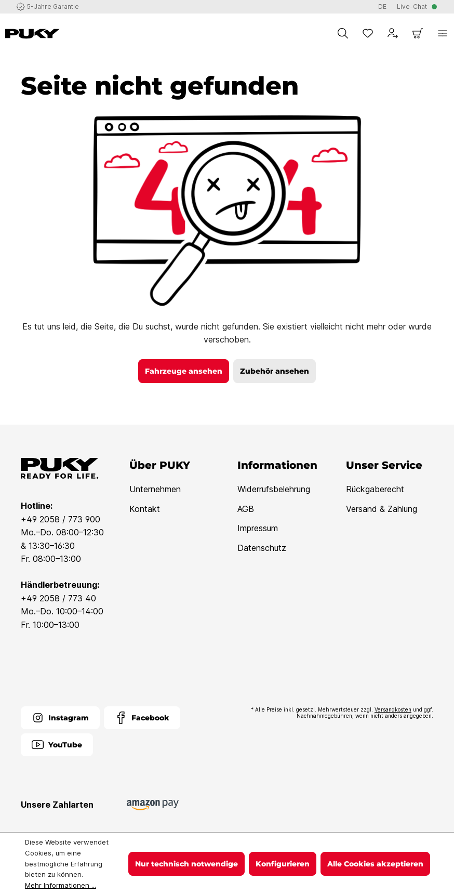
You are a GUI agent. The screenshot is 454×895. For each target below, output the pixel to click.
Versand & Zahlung (381, 509)
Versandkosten (393, 709)
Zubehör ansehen (274, 371)
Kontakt (144, 509)
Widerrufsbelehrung (273, 489)
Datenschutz (261, 548)
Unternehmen (155, 489)
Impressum (257, 528)
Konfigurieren (283, 863)
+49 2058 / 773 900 (60, 519)
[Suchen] (342, 33)
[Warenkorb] (417, 33)
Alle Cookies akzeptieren (375, 863)
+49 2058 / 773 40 (58, 598)
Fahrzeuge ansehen (183, 371)
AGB (245, 509)
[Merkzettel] (367, 33)
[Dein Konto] (392, 33)
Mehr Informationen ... (60, 885)
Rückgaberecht (375, 489)
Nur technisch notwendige (186, 863)
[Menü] (442, 33)
